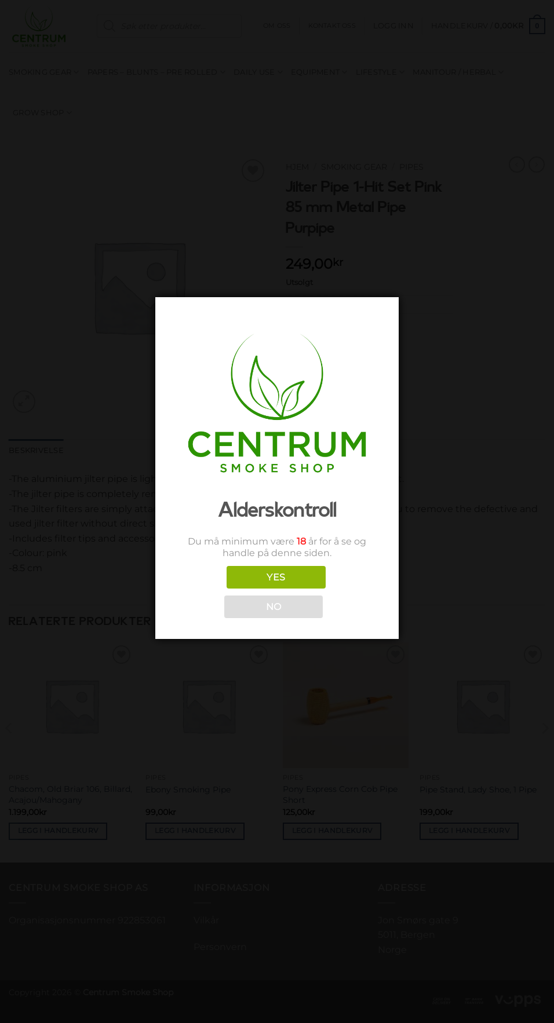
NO (274, 606)
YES (276, 577)
